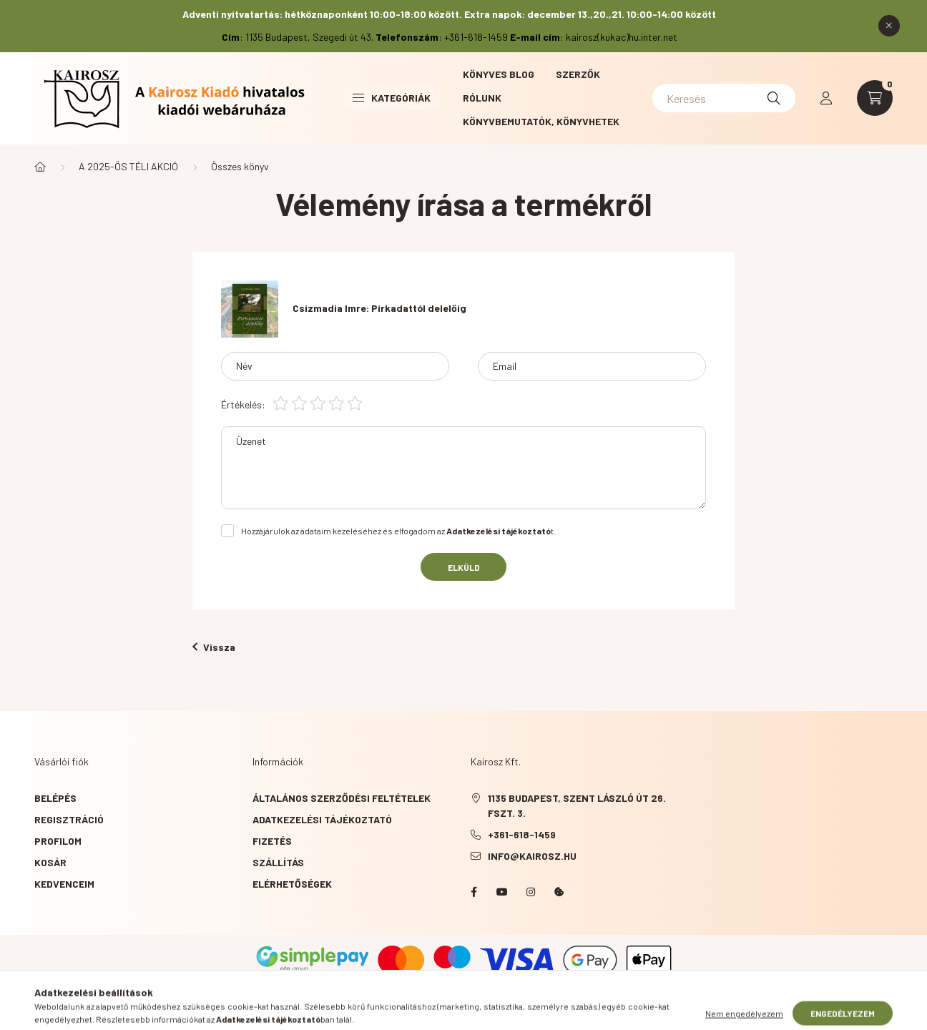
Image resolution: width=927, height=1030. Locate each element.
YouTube (502, 892)
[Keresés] (723, 98)
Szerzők (578, 74)
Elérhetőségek (292, 884)
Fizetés (272, 841)
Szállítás (278, 862)
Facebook (473, 892)
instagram (530, 892)
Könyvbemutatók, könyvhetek (541, 121)
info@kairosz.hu (532, 856)
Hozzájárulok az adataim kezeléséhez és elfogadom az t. (398, 531)
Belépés (55, 798)
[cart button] (875, 98)
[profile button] (826, 98)
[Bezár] (889, 25)
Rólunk (482, 98)
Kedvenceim (64, 884)
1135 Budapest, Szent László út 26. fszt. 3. (577, 805)
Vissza (213, 647)
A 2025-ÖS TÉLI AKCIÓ (128, 166)
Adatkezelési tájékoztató (322, 819)
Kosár (50, 862)
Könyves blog (498, 74)
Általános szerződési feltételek (341, 798)
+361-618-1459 (522, 834)
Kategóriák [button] (392, 98)
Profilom (58, 841)
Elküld (464, 567)
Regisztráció (69, 819)
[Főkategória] (40, 167)
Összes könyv (240, 166)
